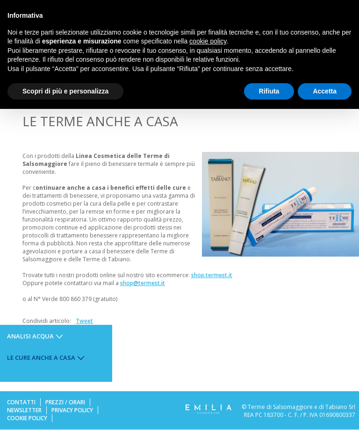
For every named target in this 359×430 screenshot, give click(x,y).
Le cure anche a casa (41, 357)
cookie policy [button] (207, 41)
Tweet (84, 321)
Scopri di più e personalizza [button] (65, 91)
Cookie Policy (27, 418)
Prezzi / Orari (65, 402)
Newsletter (24, 410)
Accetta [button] (325, 91)
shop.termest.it (211, 275)
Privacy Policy (72, 410)
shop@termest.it (142, 283)
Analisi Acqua (30, 336)
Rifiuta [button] (269, 91)
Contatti (21, 402)
